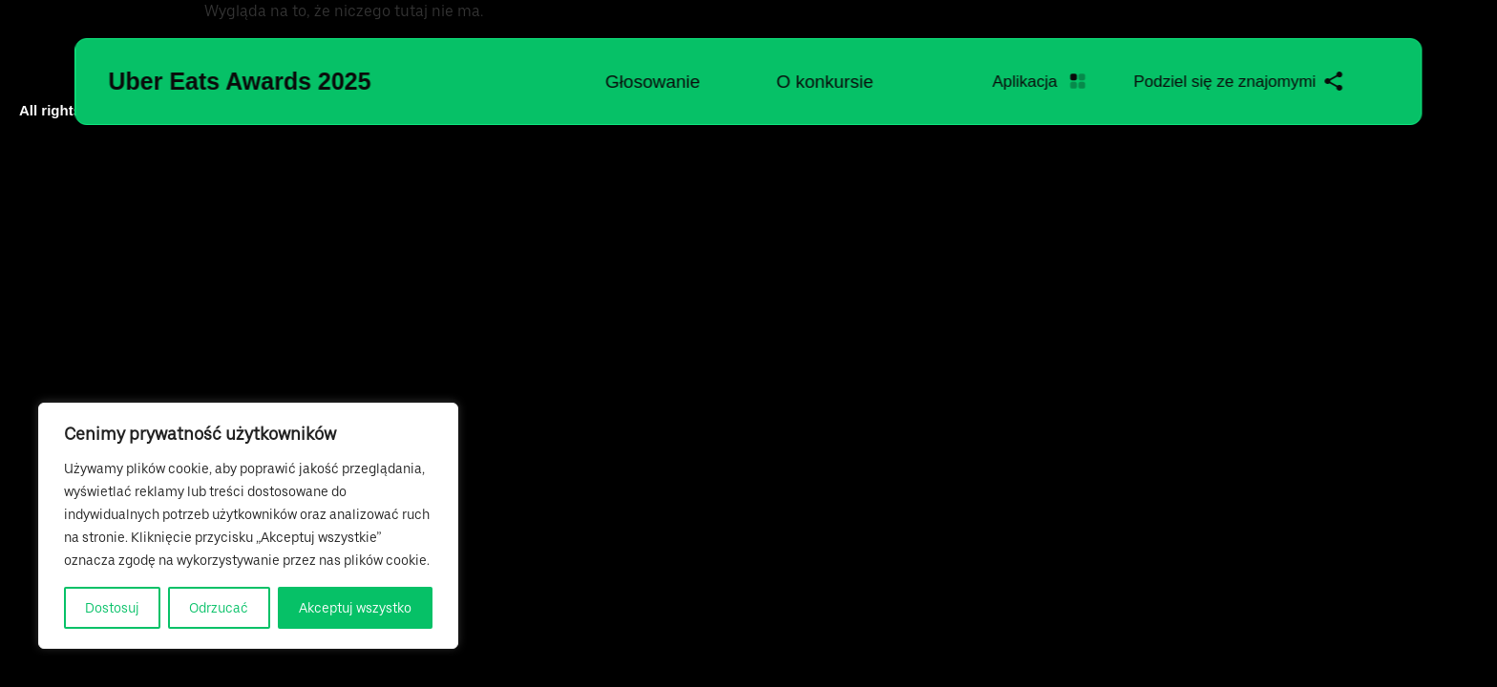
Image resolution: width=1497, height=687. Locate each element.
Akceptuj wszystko (355, 607)
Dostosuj (112, 607)
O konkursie (824, 82)
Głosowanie (652, 82)
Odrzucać (218, 607)
